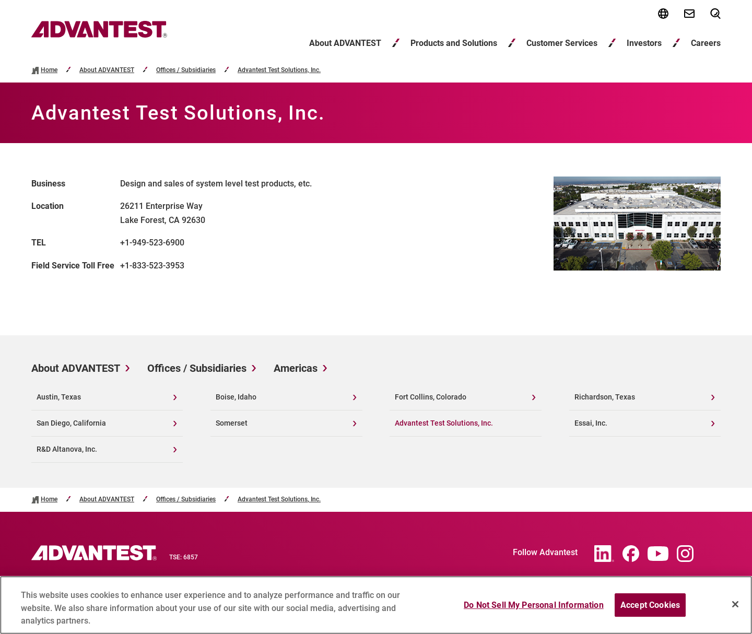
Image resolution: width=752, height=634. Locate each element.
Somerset (232, 423)
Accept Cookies (650, 610)
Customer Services (561, 43)
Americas (296, 368)
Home (49, 70)
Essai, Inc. (590, 423)
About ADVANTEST (345, 43)
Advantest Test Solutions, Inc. (279, 70)
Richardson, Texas (604, 397)
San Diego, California (71, 423)
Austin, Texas (59, 397)
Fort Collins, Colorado (430, 397)
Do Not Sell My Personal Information (534, 610)
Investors (644, 43)
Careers (706, 43)
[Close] (735, 609)
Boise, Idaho (236, 397)
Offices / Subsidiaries (186, 70)
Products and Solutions (453, 43)
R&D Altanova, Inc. (67, 449)
